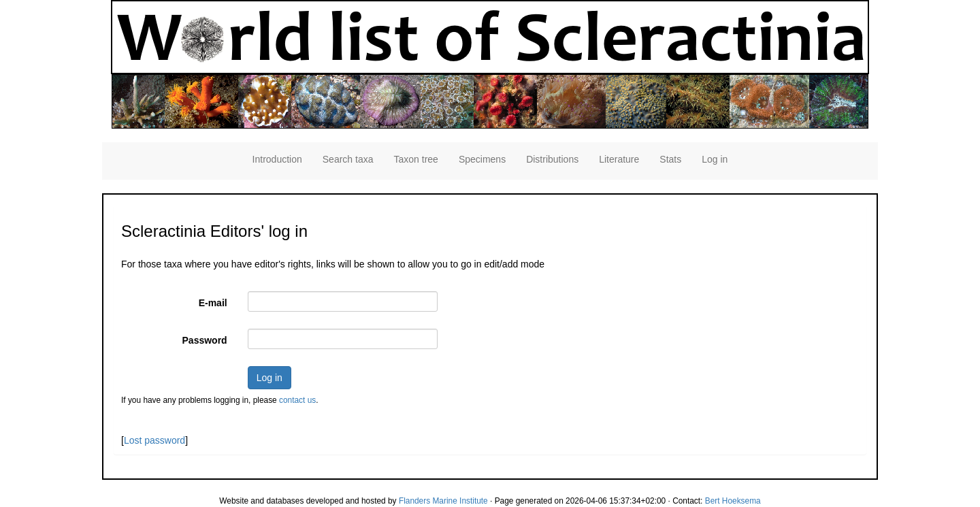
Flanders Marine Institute (443, 501)
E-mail (213, 302)
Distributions (552, 159)
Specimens (482, 159)
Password (204, 340)
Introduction (277, 159)
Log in (715, 159)
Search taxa (348, 159)
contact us (297, 400)
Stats (670, 159)
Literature (619, 159)
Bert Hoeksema (733, 501)
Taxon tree (416, 159)
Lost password (154, 440)
